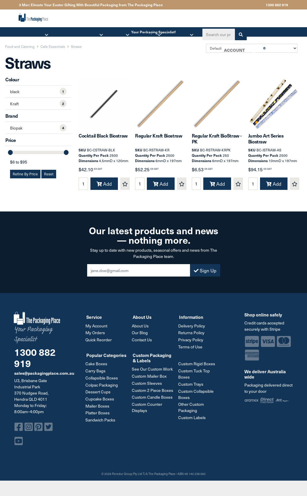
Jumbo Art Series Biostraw (266, 142)
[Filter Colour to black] (38, 91)
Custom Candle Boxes (153, 399)
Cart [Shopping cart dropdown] (252, 52)
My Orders (96, 336)
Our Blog (141, 336)
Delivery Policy (192, 330)
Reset (48, 174)
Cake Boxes (97, 367)
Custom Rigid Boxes (197, 367)
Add (104, 187)
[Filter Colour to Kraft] (38, 103)
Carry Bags (96, 374)
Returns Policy (192, 336)
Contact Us (143, 343)
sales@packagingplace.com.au (44, 377)
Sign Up (205, 274)
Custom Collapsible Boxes (197, 396)
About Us (141, 330)
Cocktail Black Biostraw (103, 139)
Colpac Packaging (102, 387)
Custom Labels (193, 419)
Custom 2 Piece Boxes (153, 393)
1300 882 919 (277, 4)
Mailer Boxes (98, 408)
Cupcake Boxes (100, 401)
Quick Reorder (99, 343)
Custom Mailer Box (150, 379)
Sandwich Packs (101, 421)
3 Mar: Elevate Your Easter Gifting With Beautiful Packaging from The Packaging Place (91, 4)
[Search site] (239, 34)
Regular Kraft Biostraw (158, 139)
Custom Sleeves (148, 386)
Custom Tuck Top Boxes (195, 377)
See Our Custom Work (153, 372)
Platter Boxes (98, 414)
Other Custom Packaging (192, 409)
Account (233, 50)
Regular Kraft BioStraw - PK (217, 142)
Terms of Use (191, 350)
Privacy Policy (191, 343)
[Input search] (216, 34)
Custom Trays (191, 387)
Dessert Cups (98, 394)
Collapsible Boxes (102, 380)
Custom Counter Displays (148, 409)
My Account (97, 330)
